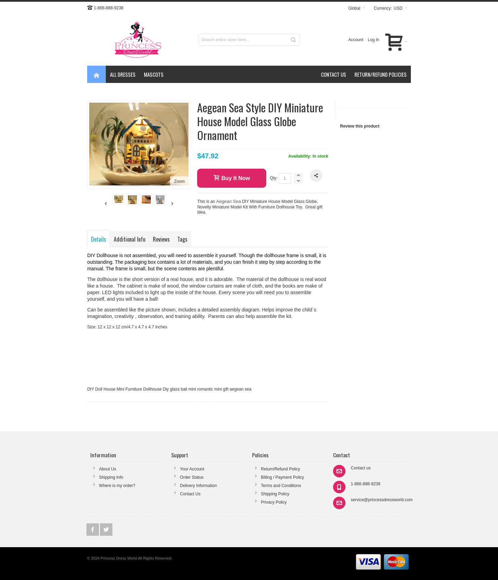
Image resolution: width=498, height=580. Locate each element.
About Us (107, 469)
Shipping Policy (275, 494)
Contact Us (190, 494)
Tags (182, 239)
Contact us (360, 468)
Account (355, 39)
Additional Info (129, 239)
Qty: (273, 178)
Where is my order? (117, 485)
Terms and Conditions (281, 485)
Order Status (191, 477)
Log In (373, 39)
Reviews (161, 239)
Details (98, 239)
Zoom (179, 181)
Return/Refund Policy (280, 469)
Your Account (192, 469)
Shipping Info (111, 477)
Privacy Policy (274, 502)
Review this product (359, 126)
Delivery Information (198, 485)
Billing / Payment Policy (282, 477)
